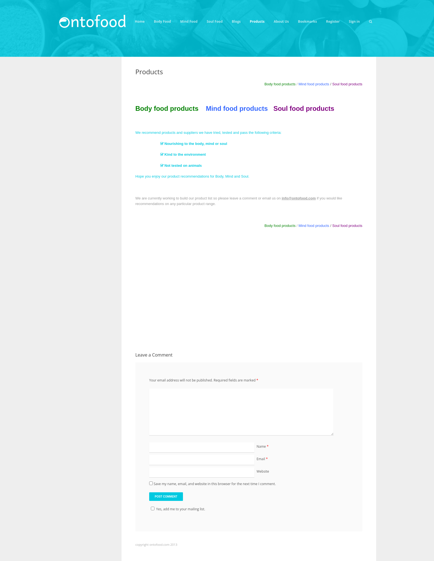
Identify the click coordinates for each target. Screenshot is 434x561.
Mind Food (189, 21)
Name (262, 446)
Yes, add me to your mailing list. (177, 509)
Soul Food (215, 21)
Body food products (166, 108)
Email (262, 459)
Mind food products (313, 84)
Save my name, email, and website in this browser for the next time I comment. (215, 483)
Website (263, 471)
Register (333, 21)
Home (139, 21)
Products (257, 21)
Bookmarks (307, 21)
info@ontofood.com (299, 198)
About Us (281, 21)
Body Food (162, 21)
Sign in (354, 21)
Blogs (236, 21)
